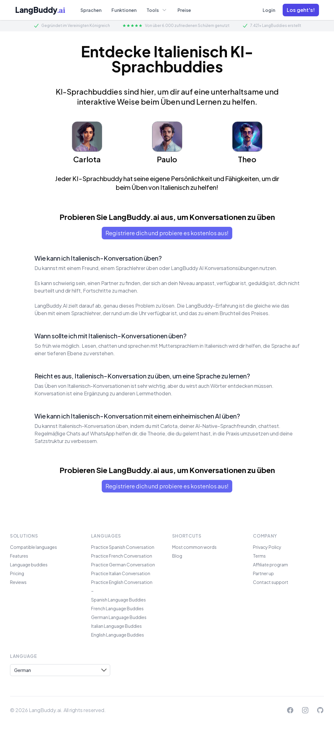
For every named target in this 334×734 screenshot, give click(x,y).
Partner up (263, 573)
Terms (259, 556)
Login (269, 10)
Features (19, 556)
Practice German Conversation (123, 564)
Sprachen (90, 10)
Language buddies (29, 564)
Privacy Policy (267, 547)
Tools (156, 9)
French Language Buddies (117, 608)
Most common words (194, 547)
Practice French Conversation (121, 556)
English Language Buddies (117, 635)
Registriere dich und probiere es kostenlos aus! (167, 233)
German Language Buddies (118, 617)
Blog (177, 556)
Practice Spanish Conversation (122, 547)
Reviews (18, 582)
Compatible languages (33, 547)
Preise (184, 10)
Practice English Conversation (121, 582)
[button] (301, 10)
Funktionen (123, 10)
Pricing (17, 573)
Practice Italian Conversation (120, 573)
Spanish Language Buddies (118, 599)
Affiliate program (270, 564)
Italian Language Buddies (116, 626)
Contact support (270, 582)
